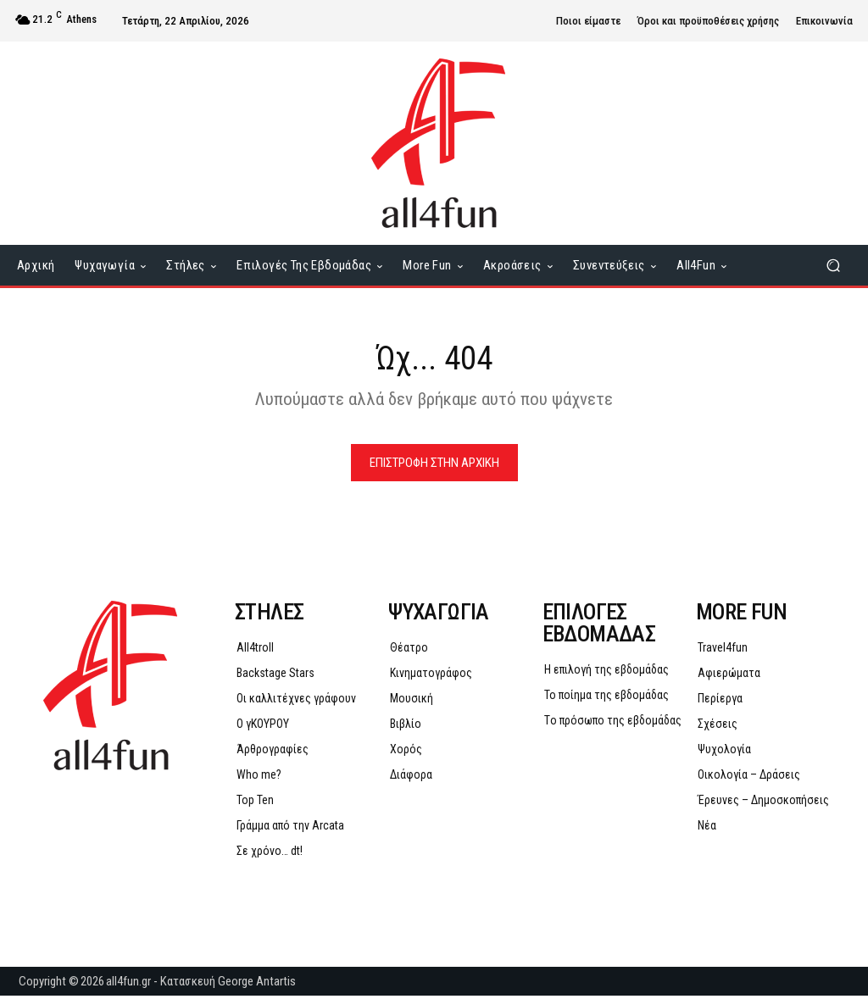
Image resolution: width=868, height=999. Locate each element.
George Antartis (257, 984)
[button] (833, 266)
